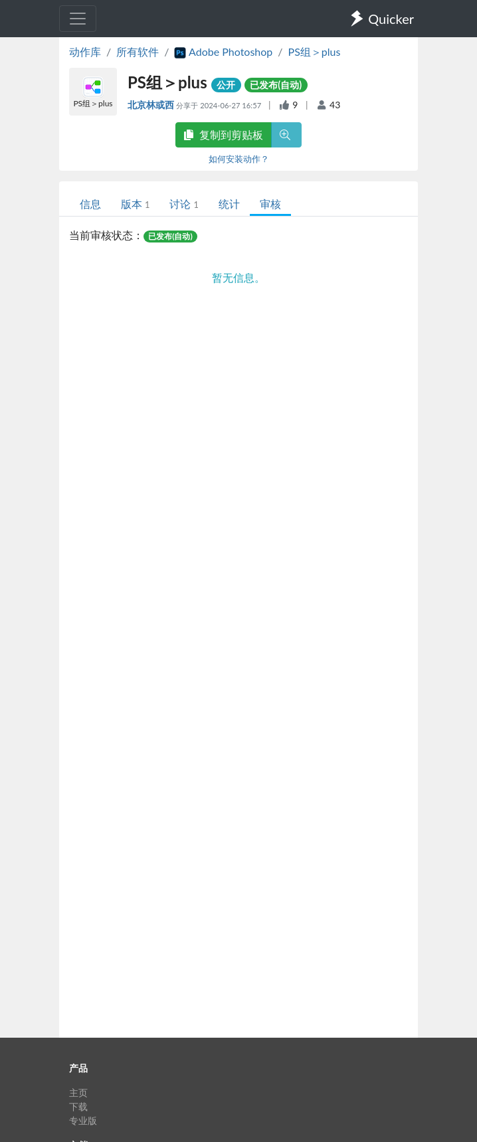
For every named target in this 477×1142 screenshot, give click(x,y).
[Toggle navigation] (77, 18)
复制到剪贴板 (223, 134)
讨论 (183, 203)
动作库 (85, 51)
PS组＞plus (314, 51)
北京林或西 (152, 104)
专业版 (83, 1120)
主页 (78, 1092)
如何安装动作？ (239, 158)
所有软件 (137, 51)
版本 (135, 203)
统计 (229, 203)
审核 (270, 203)
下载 (78, 1106)
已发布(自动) (276, 84)
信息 (90, 203)
